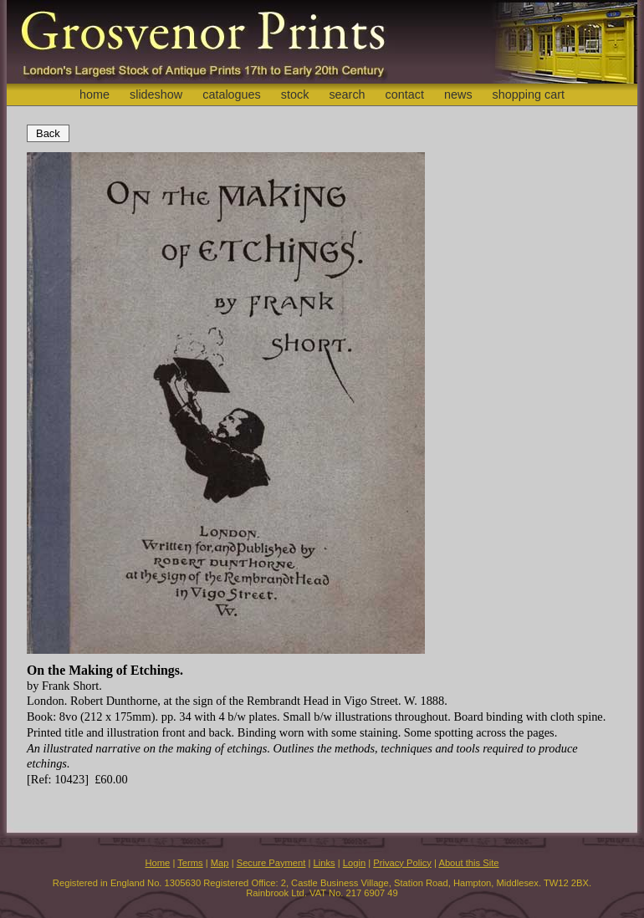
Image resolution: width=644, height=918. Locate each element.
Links (324, 863)
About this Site (468, 863)
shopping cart (529, 94)
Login (354, 863)
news (458, 94)
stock (295, 94)
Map (220, 863)
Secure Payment (271, 863)
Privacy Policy (402, 863)
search (347, 94)
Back (48, 133)
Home (157, 863)
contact (405, 94)
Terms (189, 863)
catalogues (231, 94)
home (94, 94)
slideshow (156, 94)
